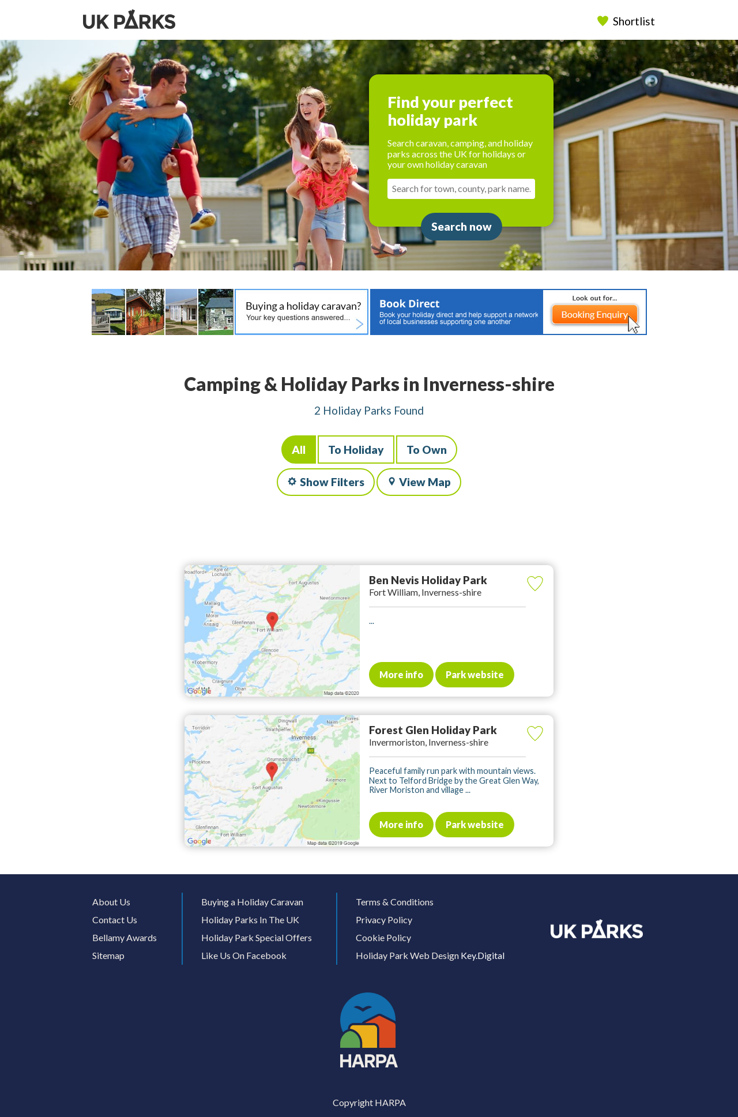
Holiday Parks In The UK (250, 919)
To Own (426, 449)
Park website (475, 674)
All (299, 449)
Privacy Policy (384, 919)
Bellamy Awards (124, 937)
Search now (461, 226)
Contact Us (114, 919)
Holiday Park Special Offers (256, 937)
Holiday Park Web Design (407, 955)
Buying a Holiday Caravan (252, 901)
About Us (111, 901)
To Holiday (356, 449)
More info (401, 674)
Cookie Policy (383, 937)
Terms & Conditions (395, 901)
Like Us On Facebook (244, 955)
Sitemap (108, 955)
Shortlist (627, 21)
